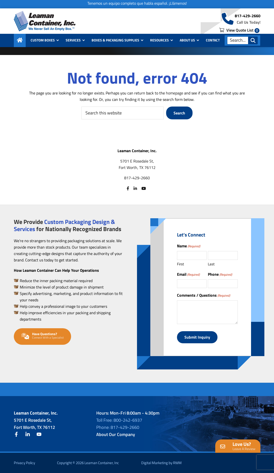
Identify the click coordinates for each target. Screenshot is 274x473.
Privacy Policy (24, 463)
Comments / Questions (203, 295)
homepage (174, 93)
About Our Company (115, 434)
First (180, 264)
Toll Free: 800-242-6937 (119, 420)
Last (211, 264)
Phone (220, 274)
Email (188, 274)
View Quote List (239, 30)
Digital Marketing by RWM (161, 463)
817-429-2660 (247, 16)
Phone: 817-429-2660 (117, 427)
